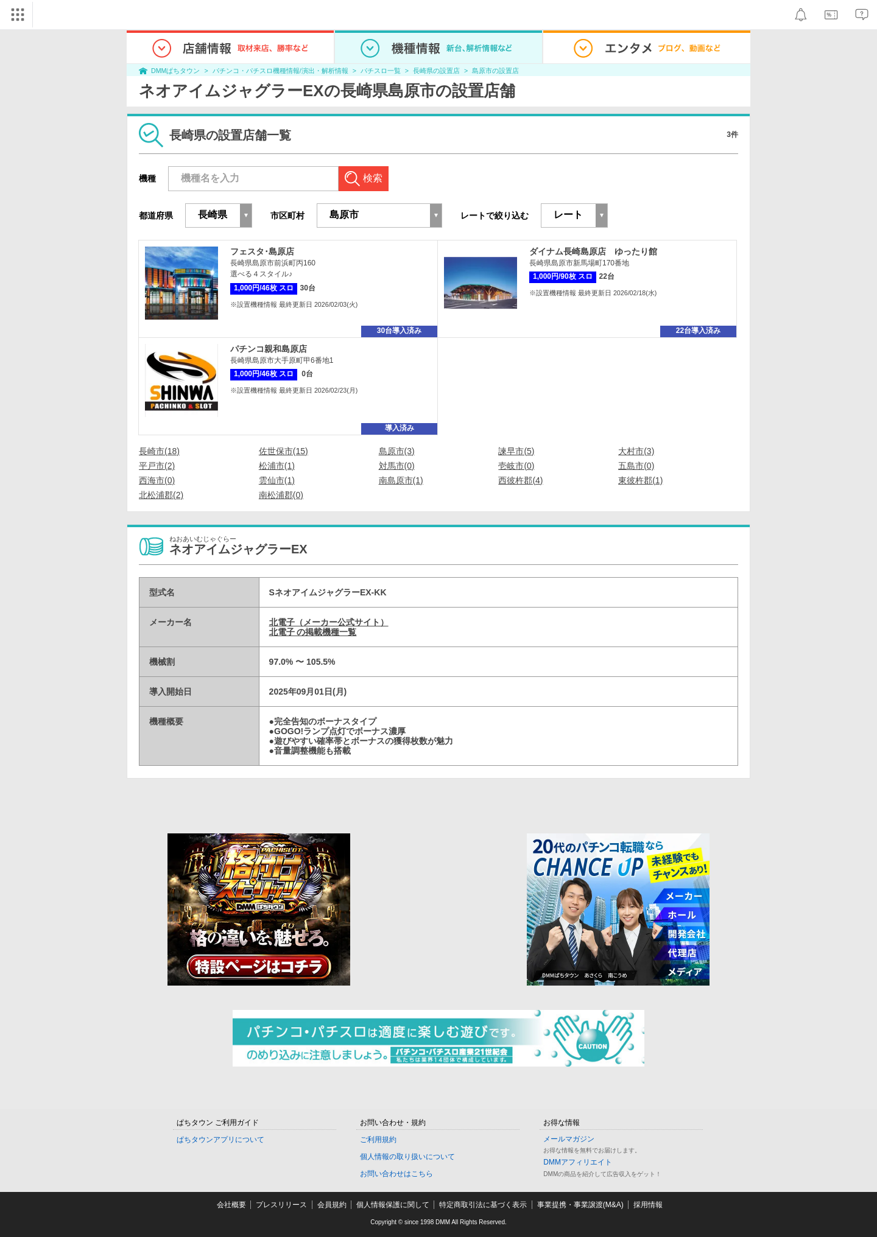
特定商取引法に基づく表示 (483, 1204)
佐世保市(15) (283, 451)
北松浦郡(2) (161, 495)
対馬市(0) (397, 465)
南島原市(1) (401, 480)
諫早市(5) (516, 451)
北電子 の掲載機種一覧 (313, 632)
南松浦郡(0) (281, 495)
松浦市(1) (277, 465)
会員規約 (332, 1204)
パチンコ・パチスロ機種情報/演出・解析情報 (280, 70)
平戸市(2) (157, 465)
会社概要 (231, 1204)
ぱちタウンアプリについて (220, 1139)
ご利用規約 (378, 1139)
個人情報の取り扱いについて (407, 1156)
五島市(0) (636, 465)
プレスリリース (281, 1204)
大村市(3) (636, 451)
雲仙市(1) (277, 480)
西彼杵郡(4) (520, 480)
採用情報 (648, 1204)
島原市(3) (397, 451)
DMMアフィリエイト (577, 1162)
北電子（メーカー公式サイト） (329, 622)
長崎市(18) (159, 451)
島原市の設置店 (495, 70)
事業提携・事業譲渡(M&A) (580, 1204)
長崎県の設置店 (436, 70)
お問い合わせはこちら (396, 1173)
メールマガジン (568, 1139)
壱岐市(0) (516, 465)
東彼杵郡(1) (640, 480)
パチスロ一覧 (381, 70)
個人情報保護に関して (392, 1204)
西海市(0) (157, 480)
